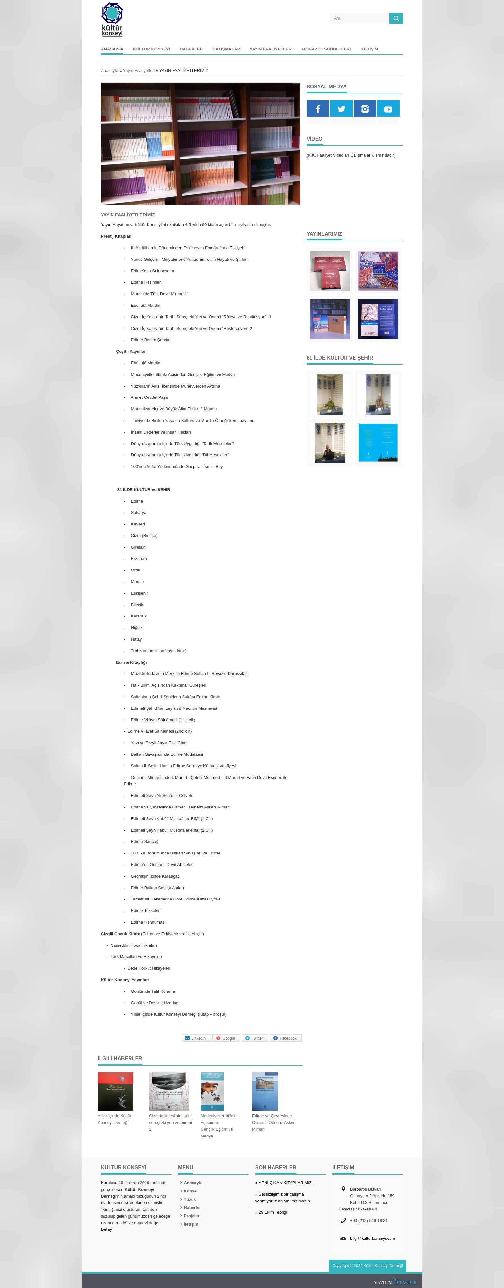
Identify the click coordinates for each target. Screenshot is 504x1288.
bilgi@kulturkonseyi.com (372, 1238)
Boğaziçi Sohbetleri (326, 49)
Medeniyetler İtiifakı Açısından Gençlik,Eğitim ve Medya (219, 1125)
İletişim (369, 49)
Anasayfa (112, 49)
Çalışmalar (226, 49)
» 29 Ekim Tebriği (271, 1212)
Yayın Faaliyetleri (271, 49)
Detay (106, 1229)
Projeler (189, 1215)
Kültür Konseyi (151, 49)
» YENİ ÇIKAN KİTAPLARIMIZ (283, 1182)
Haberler (191, 49)
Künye (187, 1191)
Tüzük (187, 1199)
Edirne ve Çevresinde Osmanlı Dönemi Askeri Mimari (274, 1122)
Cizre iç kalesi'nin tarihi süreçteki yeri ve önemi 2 (170, 1122)
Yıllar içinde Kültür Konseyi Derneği (114, 1119)
